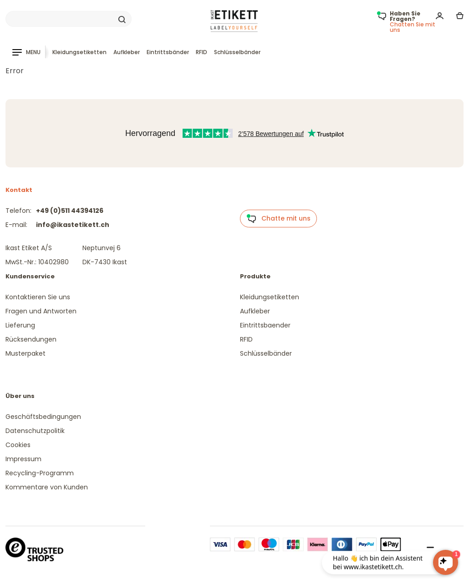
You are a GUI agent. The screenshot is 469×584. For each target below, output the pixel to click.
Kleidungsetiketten (79, 52)
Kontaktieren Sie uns (37, 297)
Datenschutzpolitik (35, 430)
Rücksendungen (30, 339)
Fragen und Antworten (40, 311)
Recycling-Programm (39, 473)
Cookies (18, 444)
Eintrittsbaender (265, 325)
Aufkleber (126, 52)
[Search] (68, 19)
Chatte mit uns (278, 219)
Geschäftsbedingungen (43, 416)
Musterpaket (25, 353)
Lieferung (20, 325)
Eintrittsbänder (168, 52)
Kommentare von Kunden (46, 487)
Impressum (23, 458)
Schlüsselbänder (237, 52)
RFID (201, 52)
